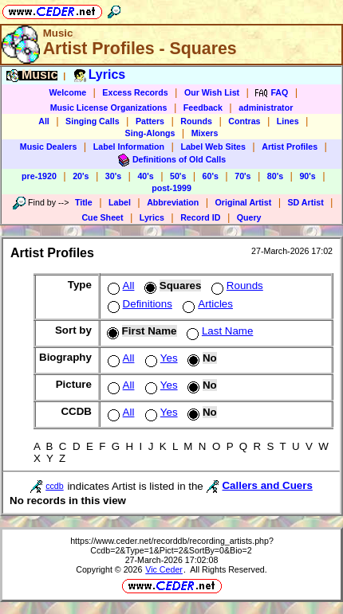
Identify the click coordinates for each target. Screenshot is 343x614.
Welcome (67, 92)
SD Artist (306, 202)
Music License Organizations (109, 107)
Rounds (196, 121)
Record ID (200, 217)
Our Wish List (211, 92)
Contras (244, 121)
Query (249, 217)
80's (275, 176)
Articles (206, 304)
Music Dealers (48, 146)
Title (84, 202)
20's (81, 176)
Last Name (218, 331)
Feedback (203, 107)
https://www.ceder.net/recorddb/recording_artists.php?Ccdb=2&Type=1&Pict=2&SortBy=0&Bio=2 (172, 545)
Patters (150, 121)
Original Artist (243, 202)
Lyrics (152, 217)
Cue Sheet (102, 217)
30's (113, 176)
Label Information (128, 146)
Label (119, 202)
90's (307, 176)
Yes (160, 358)
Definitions (138, 304)
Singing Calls (92, 121)
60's (211, 176)
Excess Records (135, 92)
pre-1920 (39, 176)
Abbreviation (173, 202)
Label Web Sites (213, 146)
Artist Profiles (289, 146)
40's (145, 176)
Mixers (205, 133)
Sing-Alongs (150, 133)
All (43, 121)
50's (178, 176)
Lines (288, 121)
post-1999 (171, 188)
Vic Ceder (164, 569)
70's (242, 176)
